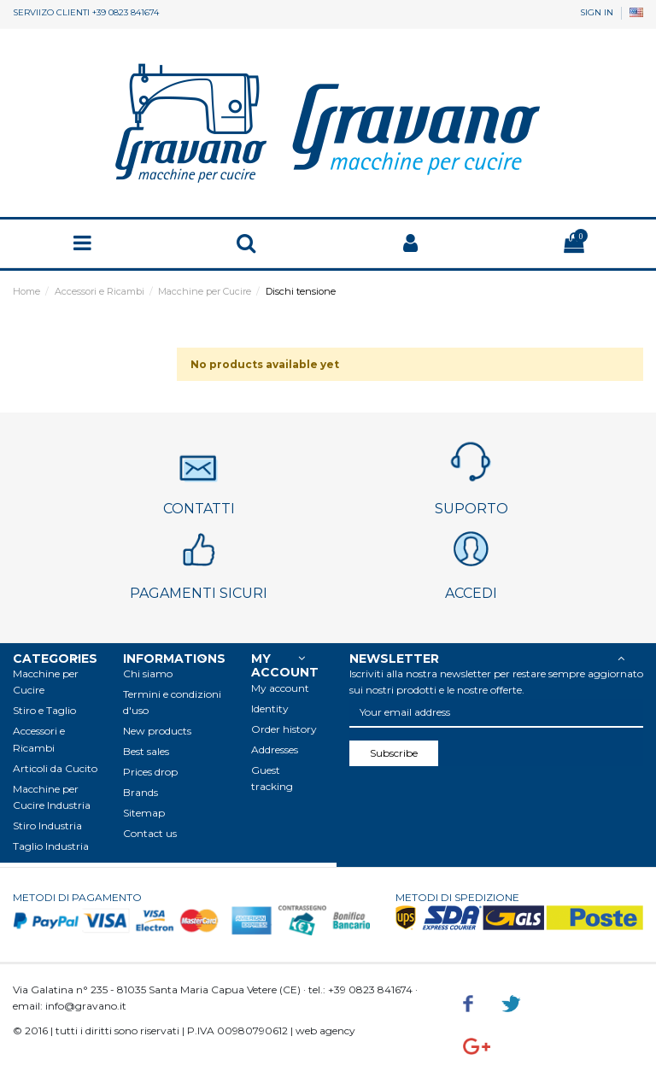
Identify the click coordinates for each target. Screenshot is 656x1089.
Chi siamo (148, 673)
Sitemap (144, 812)
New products (157, 730)
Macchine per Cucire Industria (52, 796)
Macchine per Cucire (46, 681)
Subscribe (394, 752)
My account (280, 688)
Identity (270, 708)
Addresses (274, 749)
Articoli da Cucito (55, 768)
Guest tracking (272, 778)
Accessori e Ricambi (39, 738)
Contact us (150, 833)
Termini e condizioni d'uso (172, 702)
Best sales (146, 751)
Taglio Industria (51, 846)
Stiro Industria (47, 825)
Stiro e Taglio (44, 710)
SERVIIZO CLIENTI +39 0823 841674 (86, 12)
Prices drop (150, 771)
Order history (284, 729)
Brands (140, 792)
